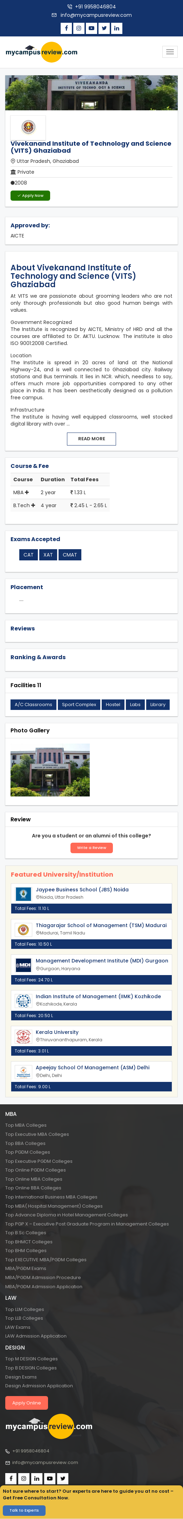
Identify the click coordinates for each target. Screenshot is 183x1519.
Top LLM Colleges (24, 1309)
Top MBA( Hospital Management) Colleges (54, 1206)
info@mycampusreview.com (95, 15)
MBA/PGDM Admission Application (43, 1286)
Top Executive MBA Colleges (37, 1134)
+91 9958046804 (95, 6)
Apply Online (26, 1403)
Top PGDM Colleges (27, 1152)
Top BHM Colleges (26, 1250)
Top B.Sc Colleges (25, 1232)
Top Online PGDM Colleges (35, 1170)
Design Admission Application (39, 1385)
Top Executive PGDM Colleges (39, 1161)
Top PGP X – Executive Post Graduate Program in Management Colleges (87, 1224)
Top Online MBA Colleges (33, 1179)
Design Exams (21, 1377)
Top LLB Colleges (24, 1318)
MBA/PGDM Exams (25, 1268)
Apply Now (30, 195)
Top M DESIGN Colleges (31, 1358)
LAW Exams (17, 1327)
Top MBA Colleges (26, 1125)
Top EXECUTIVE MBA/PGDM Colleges (46, 1259)
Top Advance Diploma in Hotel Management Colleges (66, 1214)
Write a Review (91, 847)
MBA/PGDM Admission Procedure (43, 1277)
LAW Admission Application (36, 1336)
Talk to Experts (24, 1510)
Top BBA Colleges (25, 1143)
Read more (91, 438)
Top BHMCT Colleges (29, 1241)
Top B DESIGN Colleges (31, 1368)
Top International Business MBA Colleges (51, 1197)
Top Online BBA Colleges (33, 1188)
